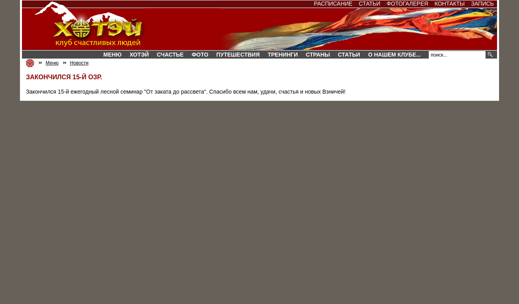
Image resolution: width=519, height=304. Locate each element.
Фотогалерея (407, 3)
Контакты (449, 3)
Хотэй (139, 54)
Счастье (170, 54)
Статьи (369, 3)
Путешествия (238, 54)
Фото (200, 54)
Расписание (333, 3)
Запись (482, 3)
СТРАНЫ (318, 54)
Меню (112, 54)
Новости (79, 63)
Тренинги (282, 54)
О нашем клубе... (394, 54)
